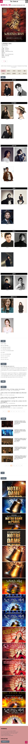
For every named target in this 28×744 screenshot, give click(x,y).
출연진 (8, 70)
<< (3, 411)
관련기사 (8, 73)
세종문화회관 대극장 (9, 51)
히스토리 (24, 73)
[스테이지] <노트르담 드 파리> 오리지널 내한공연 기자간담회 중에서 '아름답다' (20, 439)
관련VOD (13, 73)
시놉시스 (19, 70)
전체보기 (3, 70)
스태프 (14, 70)
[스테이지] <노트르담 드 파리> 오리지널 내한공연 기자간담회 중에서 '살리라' (20, 448)
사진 (19, 73)
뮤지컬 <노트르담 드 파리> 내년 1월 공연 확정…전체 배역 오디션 (12, 397)
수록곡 (3, 73)
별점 (24, 70)
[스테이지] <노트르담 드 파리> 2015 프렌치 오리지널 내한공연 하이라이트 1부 (20, 431)
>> (21, 465)
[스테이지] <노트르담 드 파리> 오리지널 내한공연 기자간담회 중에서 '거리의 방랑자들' (20, 457)
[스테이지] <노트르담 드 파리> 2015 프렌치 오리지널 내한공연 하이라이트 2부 (20, 422)
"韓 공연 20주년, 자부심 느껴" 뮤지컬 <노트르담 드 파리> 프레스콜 (12, 389)
